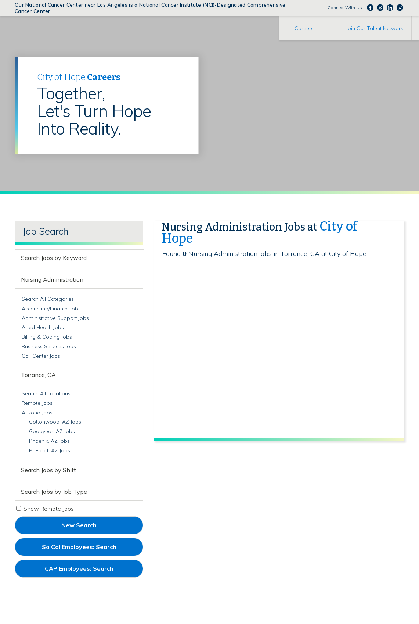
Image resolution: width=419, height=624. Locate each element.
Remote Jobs (37, 403)
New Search (79, 525)
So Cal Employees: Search (91, 549)
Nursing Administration (52, 279)
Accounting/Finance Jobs (51, 308)
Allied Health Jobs (43, 327)
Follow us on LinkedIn (390, 7)
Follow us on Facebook (370, 7)
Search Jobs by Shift (48, 470)
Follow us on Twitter (380, 7)
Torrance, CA (38, 374)
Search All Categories (48, 299)
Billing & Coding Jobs (47, 337)
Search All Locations (46, 393)
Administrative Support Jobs (55, 318)
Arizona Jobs (37, 412)
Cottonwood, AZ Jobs (55, 421)
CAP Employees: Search (91, 571)
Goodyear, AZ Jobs (52, 431)
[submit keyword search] (137, 258)
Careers (304, 28)
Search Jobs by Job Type (54, 491)
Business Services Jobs (49, 346)
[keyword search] (73, 258)
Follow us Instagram (400, 7)
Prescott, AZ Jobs (49, 450)
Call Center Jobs (41, 356)
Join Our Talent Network (374, 28)
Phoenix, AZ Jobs (49, 441)
